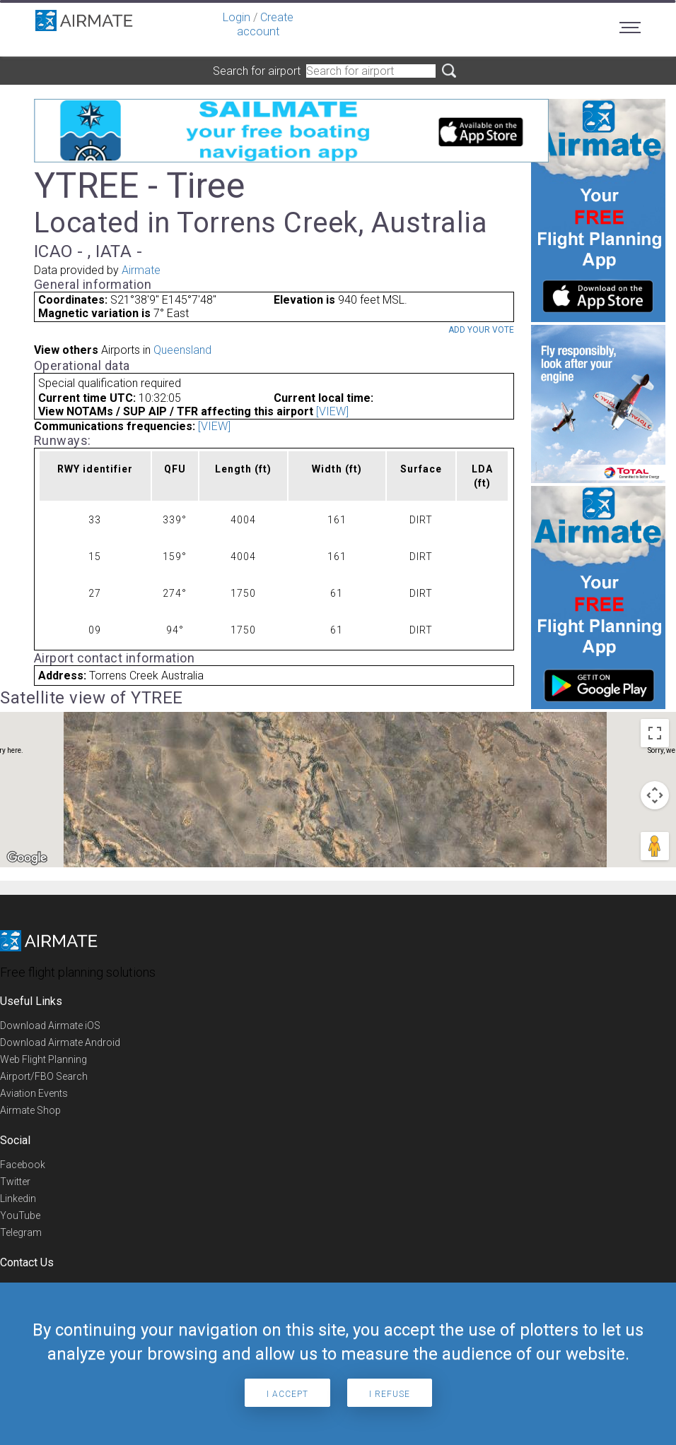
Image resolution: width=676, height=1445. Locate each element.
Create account (265, 24)
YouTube (20, 1215)
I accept (287, 1394)
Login (236, 17)
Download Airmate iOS (50, 1025)
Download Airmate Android (60, 1042)
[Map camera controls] (655, 795)
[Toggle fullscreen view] (655, 733)
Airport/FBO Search (44, 1076)
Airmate (141, 270)
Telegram (21, 1232)
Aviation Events (34, 1093)
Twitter (15, 1181)
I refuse (389, 1394)
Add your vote (481, 330)
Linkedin (18, 1198)
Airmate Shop (30, 1110)
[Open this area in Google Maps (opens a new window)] (27, 858)
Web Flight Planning (43, 1059)
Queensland (182, 350)
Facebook (22, 1164)
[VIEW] (332, 411)
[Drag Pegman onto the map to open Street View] (655, 846)
